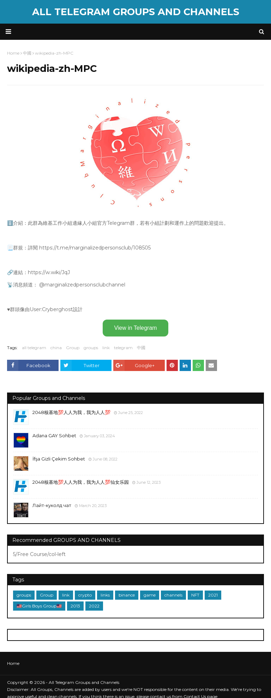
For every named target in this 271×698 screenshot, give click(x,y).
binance (127, 595)
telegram (123, 347)
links (105, 595)
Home (13, 663)
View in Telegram (135, 328)
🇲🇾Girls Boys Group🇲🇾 (39, 606)
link (106, 347)
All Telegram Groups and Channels (135, 12)
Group (72, 347)
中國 (141, 347)
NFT (195, 595)
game (150, 595)
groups (91, 347)
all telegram (34, 347)
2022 (94, 606)
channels (173, 595)
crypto (85, 595)
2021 (213, 595)
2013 (75, 606)
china (56, 347)
